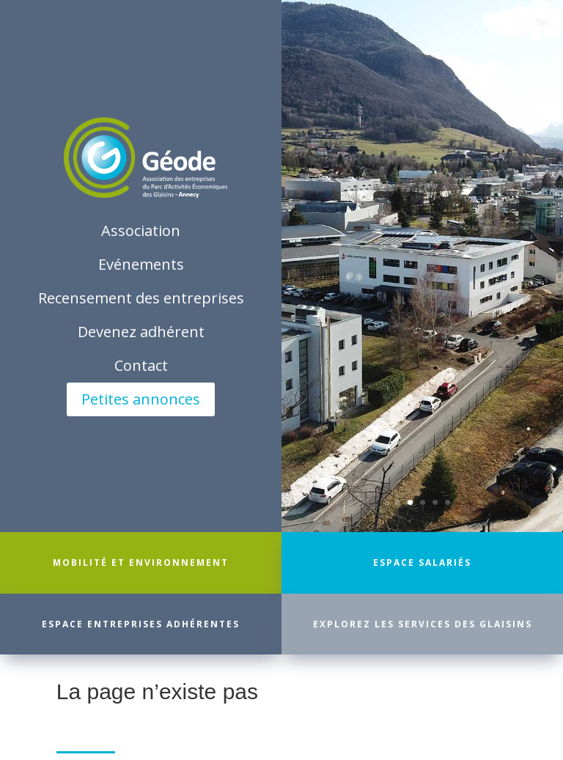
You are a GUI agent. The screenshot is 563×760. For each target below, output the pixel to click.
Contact (141, 365)
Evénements (141, 264)
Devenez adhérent (141, 332)
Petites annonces (140, 399)
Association (140, 230)
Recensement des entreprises (141, 298)
